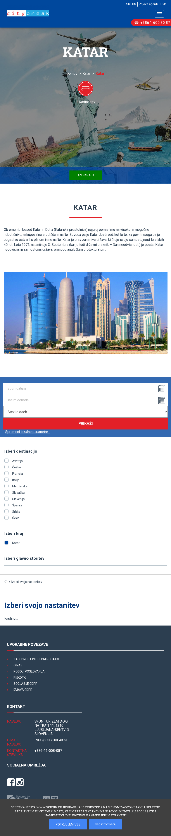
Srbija (16, 511)
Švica (15, 518)
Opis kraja (86, 175)
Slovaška (18, 492)
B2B (163, 4)
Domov (71, 73)
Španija (17, 505)
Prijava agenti (148, 4)
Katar (86, 73)
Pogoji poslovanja (29, 671)
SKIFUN (131, 4)
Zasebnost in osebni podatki (36, 659)
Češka (16, 467)
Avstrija (17, 461)
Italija (15, 480)
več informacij (105, 824)
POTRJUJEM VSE (68, 824)
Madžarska (20, 486)
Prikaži (85, 423)
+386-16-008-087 (48, 751)
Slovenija (18, 499)
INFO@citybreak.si (51, 740)
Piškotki (20, 677)
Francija (17, 473)
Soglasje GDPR (25, 683)
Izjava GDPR (23, 690)
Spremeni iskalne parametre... (27, 432)
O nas (18, 665)
